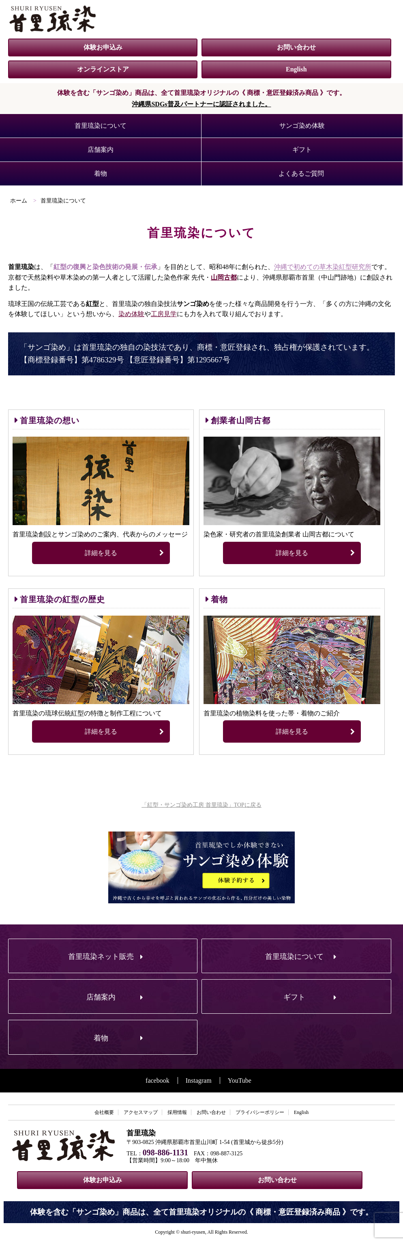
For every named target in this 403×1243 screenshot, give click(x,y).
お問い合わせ (296, 47)
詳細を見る (124, 552)
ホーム (18, 201)
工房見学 (164, 313)
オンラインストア (103, 69)
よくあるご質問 (301, 173)
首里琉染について (100, 125)
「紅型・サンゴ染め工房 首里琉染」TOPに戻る (201, 805)
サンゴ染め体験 (302, 125)
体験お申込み (103, 47)
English (296, 69)
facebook (157, 1080)
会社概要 (104, 1112)
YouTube (239, 1080)
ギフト (302, 149)
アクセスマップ (141, 1112)
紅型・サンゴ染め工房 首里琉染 (52, 18)
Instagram (199, 1080)
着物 (100, 173)
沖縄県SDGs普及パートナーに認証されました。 (201, 104)
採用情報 (177, 1112)
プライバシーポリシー (260, 1112)
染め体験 (131, 313)
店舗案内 (101, 149)
